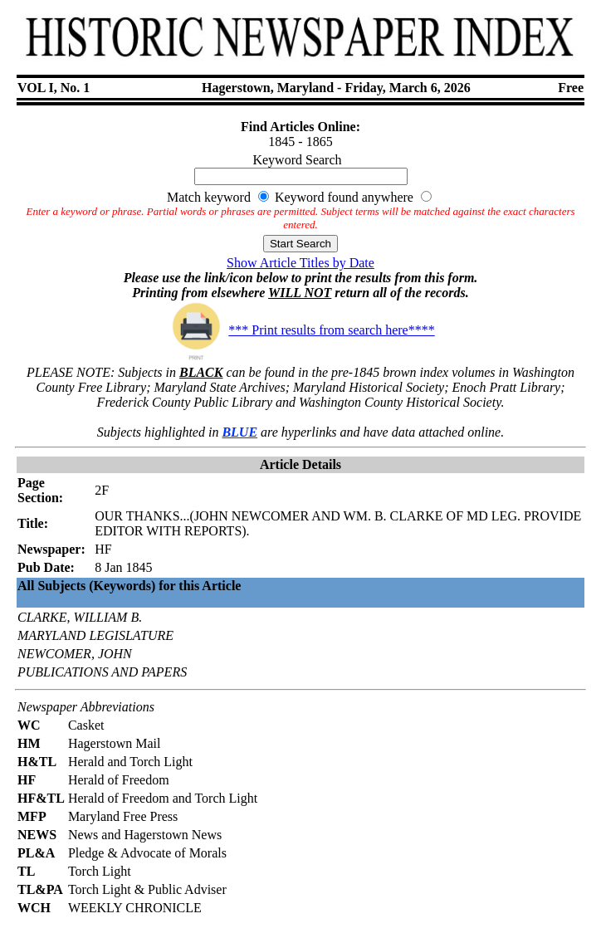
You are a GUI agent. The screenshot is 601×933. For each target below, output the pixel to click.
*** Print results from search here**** (300, 330)
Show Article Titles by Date (300, 263)
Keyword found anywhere (344, 197)
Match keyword (209, 197)
